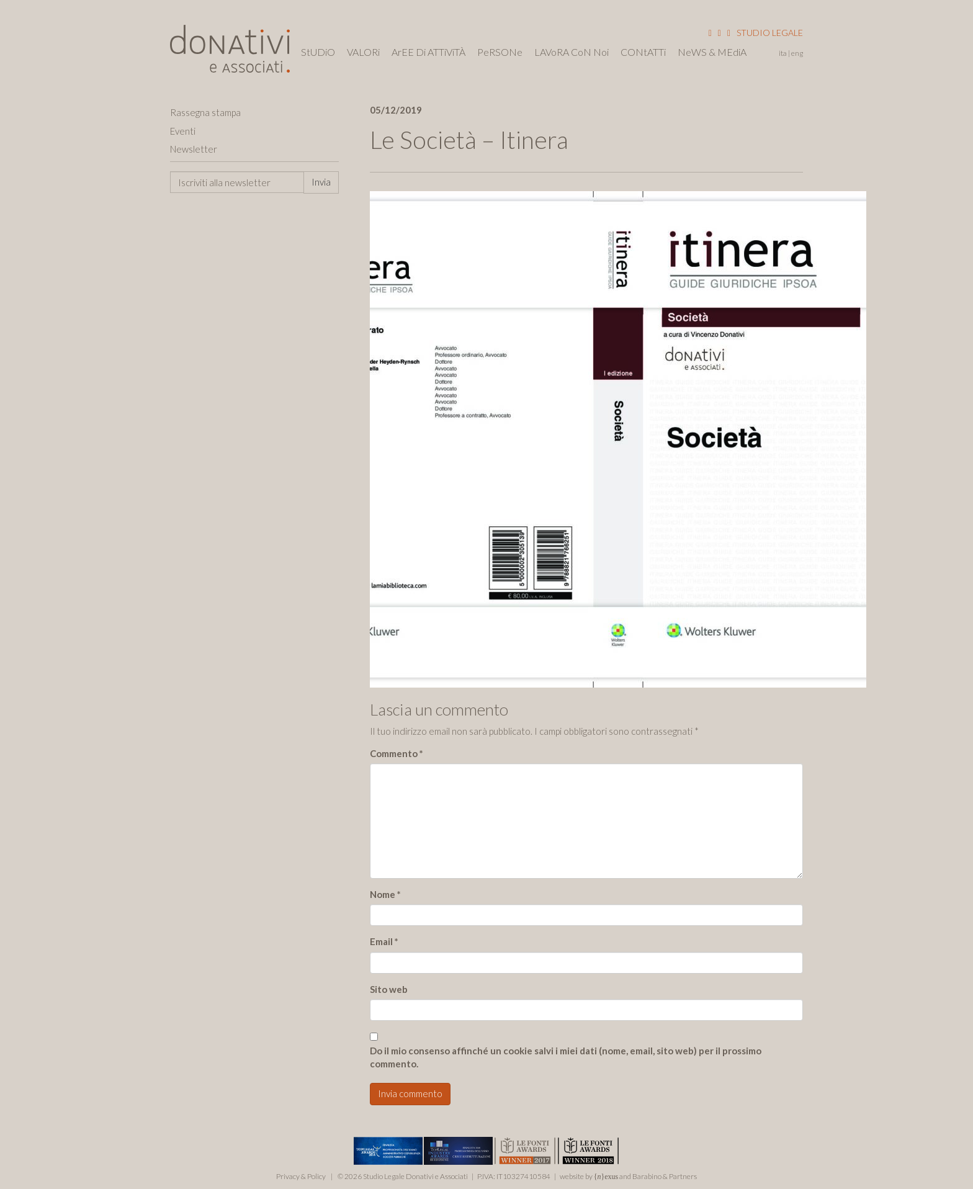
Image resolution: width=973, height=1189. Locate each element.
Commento (396, 753)
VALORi (363, 52)
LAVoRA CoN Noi (571, 52)
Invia (321, 181)
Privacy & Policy (301, 1176)
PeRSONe (499, 52)
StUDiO (318, 52)
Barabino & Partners (664, 1176)
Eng (797, 53)
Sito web (389, 989)
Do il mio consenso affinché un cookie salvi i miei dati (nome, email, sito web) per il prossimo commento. (565, 1057)
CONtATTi (643, 52)
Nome (385, 894)
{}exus (606, 1176)
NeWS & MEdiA (712, 52)
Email (384, 941)
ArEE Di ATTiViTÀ (428, 52)
